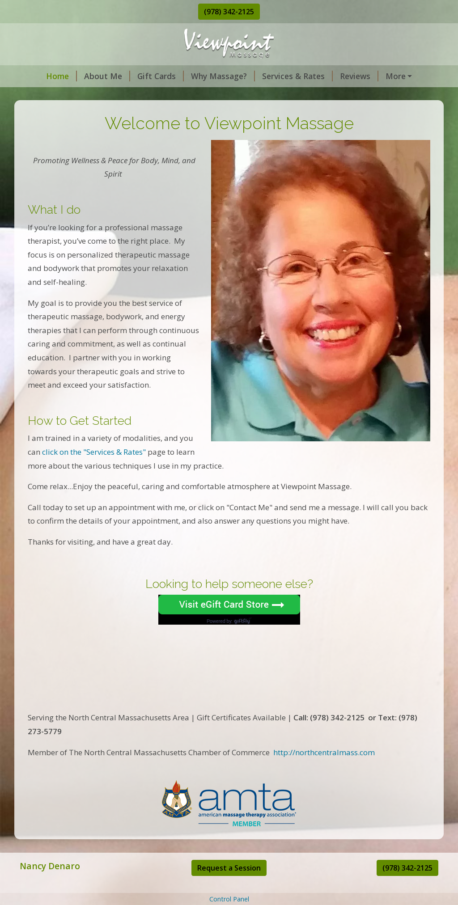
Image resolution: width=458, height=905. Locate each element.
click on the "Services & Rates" (94, 470)
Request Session (401, 76)
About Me (88, 76)
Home (42, 76)
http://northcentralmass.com (324, 771)
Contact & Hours (58, 95)
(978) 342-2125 (229, 12)
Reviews (340, 76)
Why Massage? (204, 76)
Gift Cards (141, 76)
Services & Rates (278, 76)
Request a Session (229, 887)
